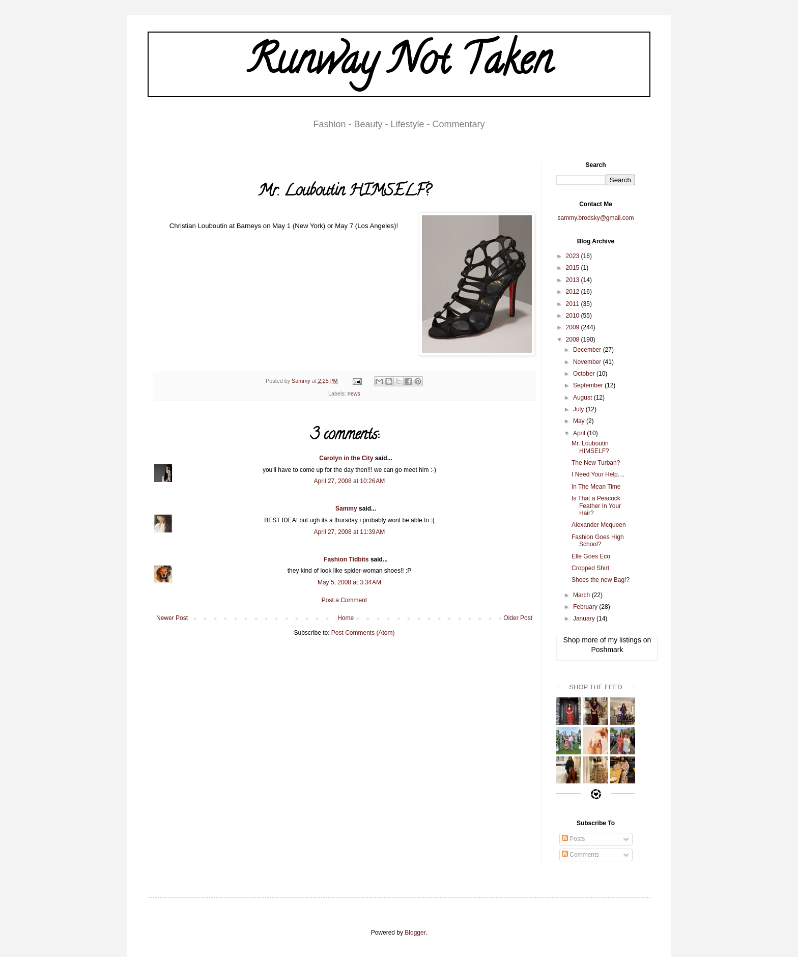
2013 (573, 280)
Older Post (517, 618)
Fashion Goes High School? (598, 540)
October (584, 373)
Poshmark (607, 649)
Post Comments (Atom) (363, 632)
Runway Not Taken (399, 64)
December (588, 349)
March (582, 595)
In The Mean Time (596, 486)
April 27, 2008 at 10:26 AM (349, 481)
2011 (573, 303)
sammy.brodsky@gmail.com (596, 217)
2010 (573, 315)
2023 (573, 256)
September (589, 385)
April (580, 433)
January (584, 618)
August (583, 397)
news (354, 393)
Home (345, 618)
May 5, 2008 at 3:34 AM (349, 582)
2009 (573, 327)
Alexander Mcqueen (599, 524)
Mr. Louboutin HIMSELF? (590, 447)
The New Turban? (596, 462)
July (579, 409)
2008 (573, 339)
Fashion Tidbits (346, 559)
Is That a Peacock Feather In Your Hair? (596, 506)
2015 (573, 267)
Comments (580, 854)
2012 (573, 291)
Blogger (415, 932)
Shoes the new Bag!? (601, 579)
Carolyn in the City (346, 458)
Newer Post (172, 618)
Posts (573, 838)
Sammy (346, 508)
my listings (624, 640)
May (579, 421)
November (588, 361)
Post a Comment (344, 600)
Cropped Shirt (590, 568)
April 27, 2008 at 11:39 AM (349, 532)
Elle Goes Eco (591, 556)
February (586, 606)
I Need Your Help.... (598, 474)
